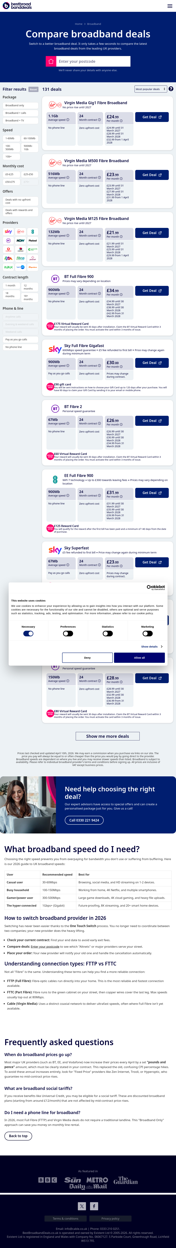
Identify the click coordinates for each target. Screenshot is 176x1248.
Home (78, 24)
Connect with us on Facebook (94, 1206)
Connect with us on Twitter (82, 1206)
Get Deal (151, 117)
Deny (87, 657)
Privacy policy (110, 1219)
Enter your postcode (45, 947)
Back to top (18, 1137)
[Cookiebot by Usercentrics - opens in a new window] (149, 587)
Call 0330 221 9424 (84, 820)
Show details (149, 646)
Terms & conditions (65, 1219)
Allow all (139, 657)
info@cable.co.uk (76, 1229)
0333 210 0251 (109, 1229)
